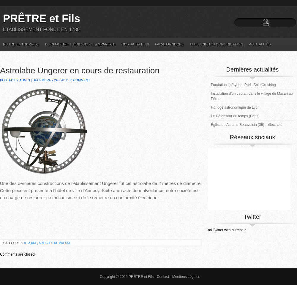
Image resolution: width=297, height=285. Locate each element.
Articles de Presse (55, 243)
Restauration (135, 44)
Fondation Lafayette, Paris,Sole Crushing (243, 85)
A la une (30, 243)
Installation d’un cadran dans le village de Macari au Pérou (252, 96)
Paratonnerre (169, 44)
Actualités (260, 44)
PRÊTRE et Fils (41, 18)
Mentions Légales (186, 277)
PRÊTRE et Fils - (143, 277)
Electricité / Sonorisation (216, 44)
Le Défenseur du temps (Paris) (235, 116)
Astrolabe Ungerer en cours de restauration (79, 70)
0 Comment (80, 80)
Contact (163, 277)
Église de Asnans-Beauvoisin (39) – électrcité (246, 125)
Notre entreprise (21, 44)
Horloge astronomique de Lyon (235, 107)
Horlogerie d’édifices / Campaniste (80, 44)
